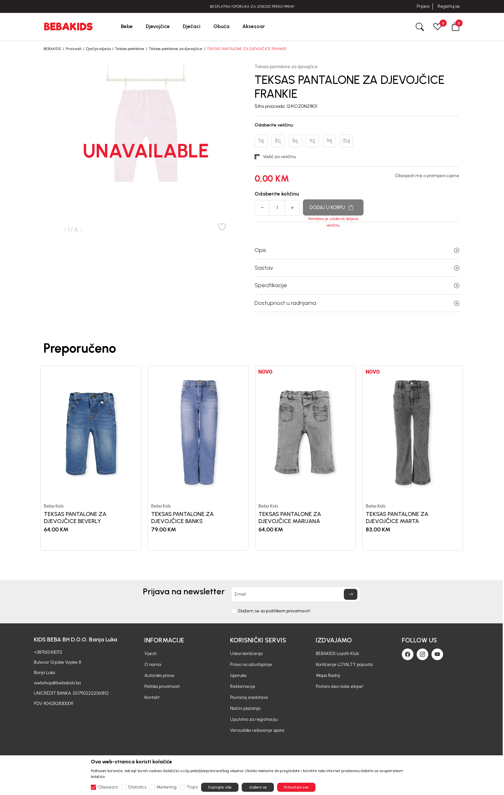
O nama (152, 664)
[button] (455, 26)
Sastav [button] (357, 267)
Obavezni (108, 787)
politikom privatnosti (288, 611)
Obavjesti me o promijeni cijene (427, 175)
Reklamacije (242, 686)
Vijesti (150, 653)
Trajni (192, 787)
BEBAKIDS (52, 48)
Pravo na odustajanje (251, 664)
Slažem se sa (274, 611)
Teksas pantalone (129, 48)
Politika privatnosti (162, 686)
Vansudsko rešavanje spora (257, 730)
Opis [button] (357, 250)
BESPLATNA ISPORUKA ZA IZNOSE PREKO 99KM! (252, 6)
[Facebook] (407, 654)
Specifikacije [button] (357, 285)
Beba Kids (53, 506)
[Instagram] (422, 654)
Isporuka (238, 675)
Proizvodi (74, 48)
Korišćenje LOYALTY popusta (344, 664)
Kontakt (152, 697)
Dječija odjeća (98, 48)
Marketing (166, 787)
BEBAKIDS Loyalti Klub (337, 653)
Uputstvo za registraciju (254, 719)
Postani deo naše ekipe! (339, 686)
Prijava (423, 6)
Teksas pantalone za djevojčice (175, 48)
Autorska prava (159, 675)
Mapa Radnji (328, 675)
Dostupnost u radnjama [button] (357, 303)
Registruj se (449, 6)
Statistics (137, 787)
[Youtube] (437, 654)
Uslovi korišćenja (246, 653)
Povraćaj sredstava (249, 697)
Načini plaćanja (245, 708)
